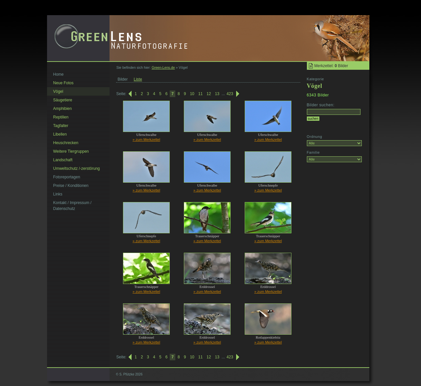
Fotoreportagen (66, 177)
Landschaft (63, 160)
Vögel (58, 91)
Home (58, 74)
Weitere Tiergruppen (71, 151)
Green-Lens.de (163, 67)
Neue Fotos (63, 83)
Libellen (60, 134)
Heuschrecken (66, 143)
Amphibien (62, 108)
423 (230, 93)
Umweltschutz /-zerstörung (76, 168)
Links (57, 194)
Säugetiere (62, 100)
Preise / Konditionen (70, 185)
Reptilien (61, 117)
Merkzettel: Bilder (331, 66)
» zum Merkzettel (146, 140)
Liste (138, 79)
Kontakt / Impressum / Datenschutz (72, 205)
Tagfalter (60, 125)
